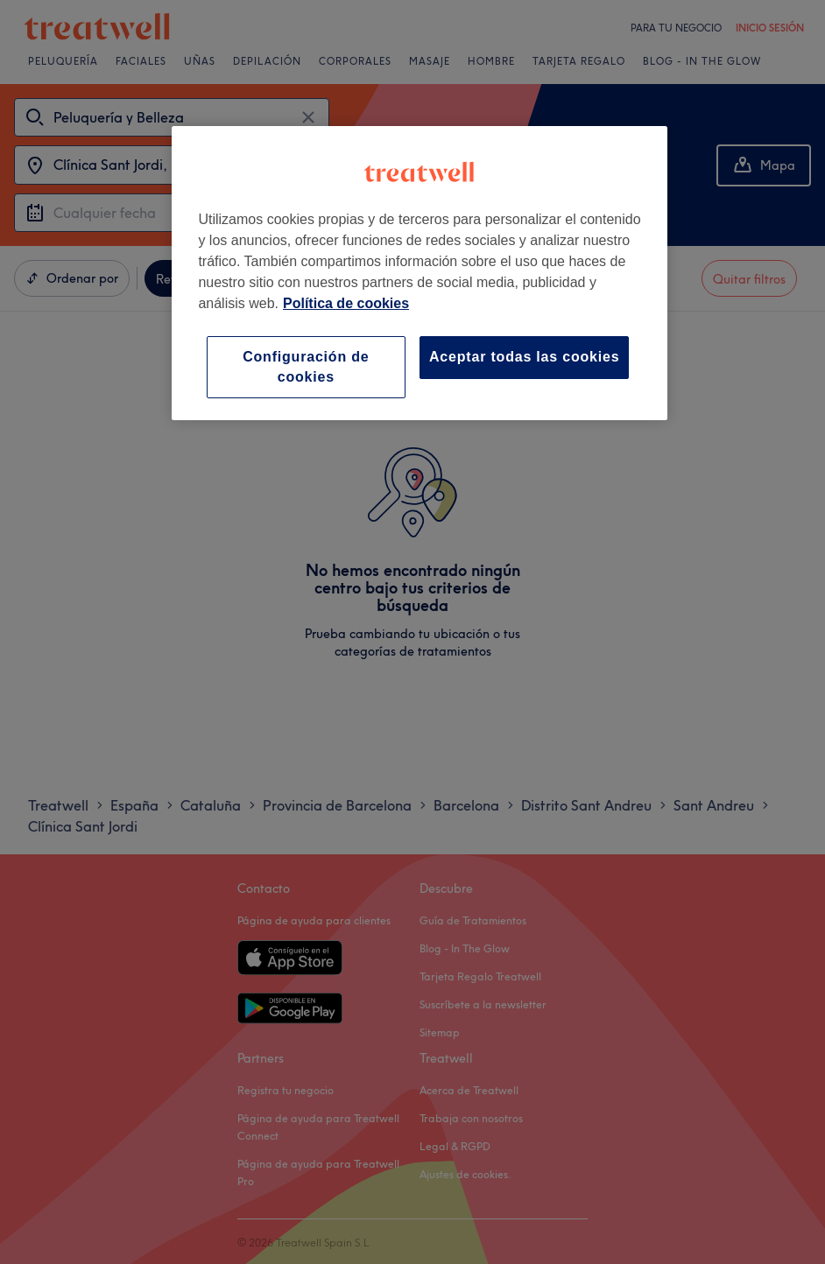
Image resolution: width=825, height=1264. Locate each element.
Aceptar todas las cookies (524, 356)
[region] (419, 273)
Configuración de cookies (306, 366)
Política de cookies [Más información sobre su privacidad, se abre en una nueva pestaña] (346, 303)
